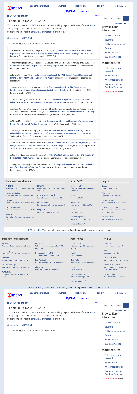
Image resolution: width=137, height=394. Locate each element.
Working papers (112, 35)
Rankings (100, 6)
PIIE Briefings (89, 112)
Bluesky (61, 32)
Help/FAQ (120, 6)
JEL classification (113, 57)
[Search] (126, 18)
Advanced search (121, 23)
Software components (115, 44)
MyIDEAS (78, 11)
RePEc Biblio (111, 75)
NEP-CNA (33, 25)
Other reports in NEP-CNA (19, 38)
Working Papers (35, 158)
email (33, 32)
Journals (109, 40)
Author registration (114, 80)
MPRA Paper (64, 90)
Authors (62, 6)
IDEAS (29, 230)
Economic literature (39, 6)
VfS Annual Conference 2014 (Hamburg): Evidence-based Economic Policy (53, 133)
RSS (39, 32)
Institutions (80, 6)
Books (108, 48)
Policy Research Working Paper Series (45, 102)
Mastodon (49, 32)
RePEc (40, 230)
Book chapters (112, 52)
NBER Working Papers (74, 53)
